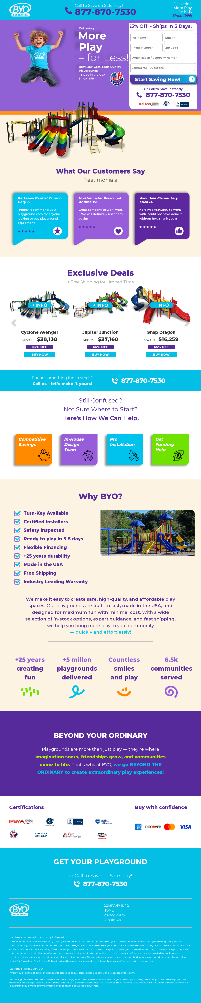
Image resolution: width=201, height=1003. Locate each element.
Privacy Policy (114, 915)
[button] (13, 323)
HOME (108, 910)
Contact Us (112, 920)
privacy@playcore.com (121, 972)
